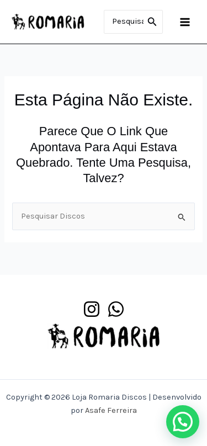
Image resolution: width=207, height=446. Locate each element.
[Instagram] (91, 309)
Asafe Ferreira (111, 410)
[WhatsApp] (116, 309)
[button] (182, 421)
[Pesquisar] (152, 22)
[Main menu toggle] (185, 21)
